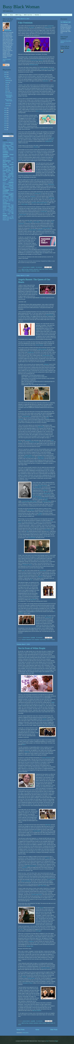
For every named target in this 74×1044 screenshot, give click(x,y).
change (11, 154)
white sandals (24, 204)
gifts (12, 169)
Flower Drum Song (42, 485)
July (6, 84)
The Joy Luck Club (37, 496)
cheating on (31, 941)
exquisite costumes (34, 441)
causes (5, 154)
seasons (4, 209)
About (11, 14)
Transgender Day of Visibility (46, 68)
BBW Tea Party (25, 269)
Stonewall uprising (34, 64)
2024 (5, 74)
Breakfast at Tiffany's (28, 983)
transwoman (51, 25)
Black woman (29, 455)
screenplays (28, 440)
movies (48, 639)
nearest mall (38, 193)
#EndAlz (37, 14)
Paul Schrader (32, 537)
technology (11, 211)
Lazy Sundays (43, 639)
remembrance (6, 203)
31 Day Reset (5, 142)
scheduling (11, 207)
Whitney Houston (6, 218)
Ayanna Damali (7, 30)
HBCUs (7, 172)
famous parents (46, 355)
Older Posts (53, 1029)
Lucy (12, 177)
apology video (30, 946)
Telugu (40, 513)
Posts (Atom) (25, 1032)
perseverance (6, 193)
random (11, 198)
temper (51, 1023)
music (4, 184)
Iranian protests (32, 229)
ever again (38, 930)
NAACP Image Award (37, 894)
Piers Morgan (43, 570)
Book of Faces (48, 27)
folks (23, 570)
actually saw (31, 352)
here (31, 579)
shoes (38, 271)
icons (33, 639)
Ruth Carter (41, 458)
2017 (5, 118)
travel (9, 213)
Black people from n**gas (30, 865)
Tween (12, 215)
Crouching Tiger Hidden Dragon (29, 501)
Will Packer (48, 824)
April (6, 89)
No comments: (39, 267)
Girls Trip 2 (20, 929)
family (40, 1023)
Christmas (5, 157)
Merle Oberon (31, 510)
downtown (32, 196)
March (6, 91)
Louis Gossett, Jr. (27, 416)
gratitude (5, 170)
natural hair (8, 184)
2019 (5, 114)
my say (41, 907)
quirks (7, 198)
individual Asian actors (43, 498)
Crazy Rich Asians (46, 501)
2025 (5, 72)
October (7, 78)
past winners (33, 599)
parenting (5, 191)
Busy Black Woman (21, 6)
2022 (5, 108)
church (11, 157)
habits (9, 170)
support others (22, 214)
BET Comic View (42, 885)
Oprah (11, 190)
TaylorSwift (9, 210)
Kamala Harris (7, 176)
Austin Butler (48, 617)
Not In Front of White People (31, 648)
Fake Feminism (25, 22)
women (39, 514)
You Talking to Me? (66, 22)
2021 (5, 110)
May (6, 86)
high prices (45, 80)
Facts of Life (41, 269)
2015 (5, 123)
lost (40, 297)
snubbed (24, 976)
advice (10, 142)
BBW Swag (18, 14)
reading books (48, 141)
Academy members (41, 349)
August (7, 82)
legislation (40, 229)
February (7, 103)
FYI (3, 169)
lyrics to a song (39, 111)
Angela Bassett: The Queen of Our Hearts (8, 96)
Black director (41, 457)
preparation (6, 196)
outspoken (26, 751)
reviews (44, 719)
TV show (47, 858)
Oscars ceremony (46, 757)
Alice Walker (37, 221)
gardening (8, 169)
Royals (8, 206)
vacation (4, 217)
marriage (44, 1023)
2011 (5, 127)
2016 (5, 121)
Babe (12, 144)
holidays (11, 173)
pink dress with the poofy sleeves (39, 202)
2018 (5, 116)
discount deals (8, 159)
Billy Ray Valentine (37, 1010)
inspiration (37, 639)
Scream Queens (39, 345)
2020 (5, 112)
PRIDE (23, 271)
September (8, 80)
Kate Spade (31, 27)
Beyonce (5, 148)
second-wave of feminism (37, 60)
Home (5, 14)
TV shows (52, 639)
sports (12, 209)
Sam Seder (47, 529)
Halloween (46, 364)
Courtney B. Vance (27, 564)
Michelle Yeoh (31, 978)
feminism (51, 269)
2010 (5, 129)
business (11, 149)
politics (19, 271)
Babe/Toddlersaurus (7, 145)
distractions (36, 269)
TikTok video (44, 211)
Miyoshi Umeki (38, 487)
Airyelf (47, 1041)
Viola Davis (40, 426)
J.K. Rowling (29, 221)
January (7, 105)
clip (27, 531)
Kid (12, 176)
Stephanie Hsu (49, 314)
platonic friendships (26, 881)
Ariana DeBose (36, 831)
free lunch (51, 139)
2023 (5, 76)
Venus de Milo (10, 217)
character (31, 269)
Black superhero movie (29, 457)
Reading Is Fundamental (30, 271)
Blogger (56, 1041)
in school (35, 147)
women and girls (46, 228)
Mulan (46, 499)
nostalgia (6, 190)
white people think (45, 968)
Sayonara (45, 490)
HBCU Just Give (28, 14)
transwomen (51, 184)
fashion (46, 269)
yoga (8, 219)
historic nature (47, 493)
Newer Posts (20, 1029)
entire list (40, 576)
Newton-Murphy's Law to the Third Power (8, 187)
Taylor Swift (5, 210)
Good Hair (24, 867)
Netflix (53, 702)
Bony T (24, 744)
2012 (5, 125)
